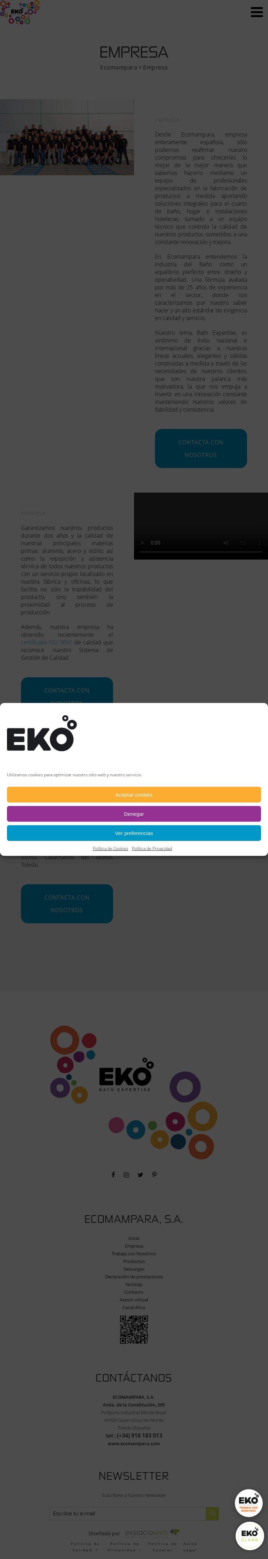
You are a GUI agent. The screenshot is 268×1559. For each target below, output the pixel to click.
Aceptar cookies (134, 795)
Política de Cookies (110, 848)
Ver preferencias (134, 833)
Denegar (134, 814)
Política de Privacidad (152, 848)
